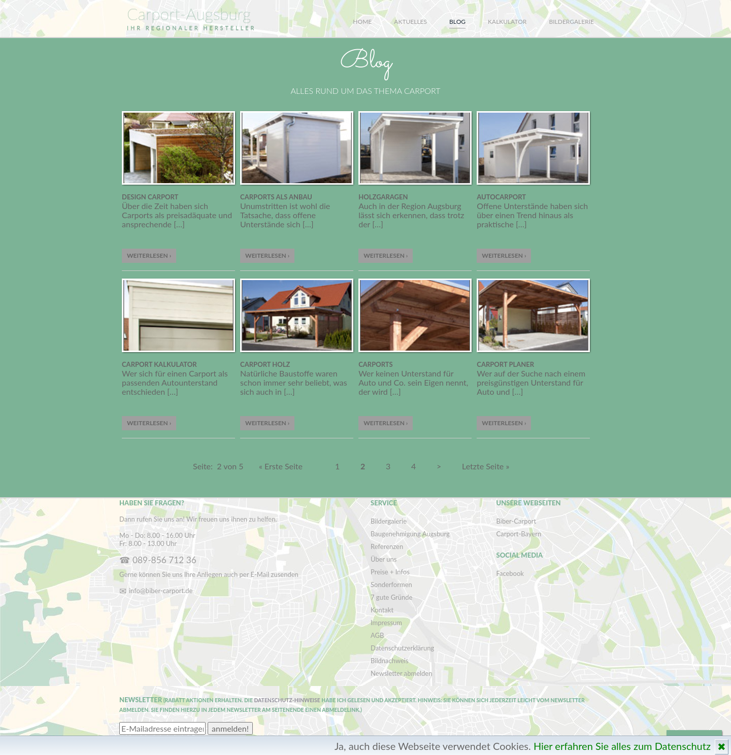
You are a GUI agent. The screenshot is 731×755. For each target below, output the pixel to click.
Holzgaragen (383, 197)
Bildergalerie (571, 21)
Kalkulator (507, 21)
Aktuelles (410, 21)
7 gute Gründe (391, 597)
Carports (375, 364)
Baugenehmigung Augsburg (410, 534)
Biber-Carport (516, 521)
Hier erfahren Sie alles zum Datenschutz (622, 746)
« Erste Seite (281, 466)
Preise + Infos (390, 572)
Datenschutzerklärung (402, 648)
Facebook (510, 573)
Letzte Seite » (485, 466)
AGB (377, 635)
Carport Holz (265, 364)
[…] (179, 224)
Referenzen (387, 546)
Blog (457, 21)
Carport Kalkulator (159, 364)
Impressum (386, 623)
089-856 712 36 (164, 560)
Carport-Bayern (519, 534)
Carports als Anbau (276, 197)
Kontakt (382, 610)
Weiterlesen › (149, 255)
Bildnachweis (390, 661)
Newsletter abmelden (401, 673)
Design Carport (150, 197)
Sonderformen (391, 584)
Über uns (384, 559)
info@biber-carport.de (160, 591)
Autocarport (501, 197)
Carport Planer (505, 364)
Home (362, 21)
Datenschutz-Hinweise (287, 700)
